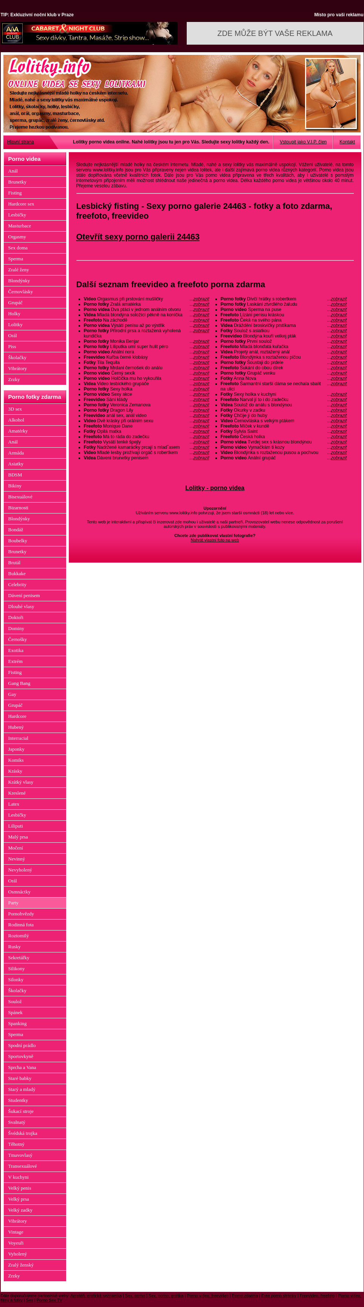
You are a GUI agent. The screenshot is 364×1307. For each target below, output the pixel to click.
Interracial (18, 738)
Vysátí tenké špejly (146, 442)
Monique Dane (146, 426)
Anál (13, 171)
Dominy (16, 628)
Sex (29, 1300)
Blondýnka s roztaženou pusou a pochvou (284, 452)
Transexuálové (22, 1166)
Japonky (16, 749)
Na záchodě (146, 320)
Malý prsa (18, 837)
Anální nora (146, 352)
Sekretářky (18, 957)
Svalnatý (17, 1122)
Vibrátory (17, 368)
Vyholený (17, 1254)
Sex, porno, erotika (166, 1295)
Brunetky (17, 182)
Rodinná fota (21, 924)
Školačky (17, 357)
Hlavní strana (20, 142)
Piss (12, 346)
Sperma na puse (284, 309)
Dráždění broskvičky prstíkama (284, 325)
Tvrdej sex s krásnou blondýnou (284, 442)
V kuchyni (18, 1177)
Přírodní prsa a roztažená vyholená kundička (146, 333)
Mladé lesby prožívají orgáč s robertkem (146, 452)
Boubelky (18, 540)
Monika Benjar (146, 341)
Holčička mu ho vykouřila (146, 378)
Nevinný (16, 859)
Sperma (15, 258)
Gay (12, 694)
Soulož (15, 1001)
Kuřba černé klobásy (146, 357)
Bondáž (15, 529)
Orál (12, 335)
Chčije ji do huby (284, 415)
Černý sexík (146, 373)
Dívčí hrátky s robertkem (284, 299)
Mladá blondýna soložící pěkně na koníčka (146, 314)
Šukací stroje (21, 1111)
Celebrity (17, 584)
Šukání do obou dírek (284, 367)
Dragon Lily (146, 410)
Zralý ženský (21, 1265)
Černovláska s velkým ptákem (284, 420)
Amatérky (18, 431)
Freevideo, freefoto (317, 1295)
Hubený (16, 727)
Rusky (14, 946)
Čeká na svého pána (284, 320)
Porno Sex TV (49, 1300)
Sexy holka (146, 389)
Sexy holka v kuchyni (284, 394)
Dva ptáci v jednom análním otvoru (146, 309)
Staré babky (20, 1078)
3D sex (15, 409)
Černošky (17, 639)
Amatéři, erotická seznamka (96, 1295)
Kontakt (347, 142)
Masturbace (19, 226)
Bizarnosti (18, 507)
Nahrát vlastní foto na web (215, 540)
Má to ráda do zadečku (146, 436)
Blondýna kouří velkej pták (284, 336)
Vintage (15, 1232)
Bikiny (15, 486)
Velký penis (19, 1188)
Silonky (15, 979)
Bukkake (17, 573)
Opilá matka (146, 431)
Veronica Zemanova (146, 405)
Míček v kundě (284, 426)
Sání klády (146, 399)
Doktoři (15, 617)
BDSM (15, 475)
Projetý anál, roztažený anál (284, 352)
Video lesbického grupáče (146, 383)
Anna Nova (284, 378)
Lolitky (15, 324)
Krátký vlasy (21, 782)
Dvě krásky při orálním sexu (146, 420)
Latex (14, 804)
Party (13, 903)
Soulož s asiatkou (284, 330)
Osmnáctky (19, 892)
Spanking (17, 1023)
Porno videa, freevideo (207, 1295)
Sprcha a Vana (22, 1067)
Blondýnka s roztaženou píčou (284, 357)
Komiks (16, 760)
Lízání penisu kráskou (284, 314)
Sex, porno (135, 1295)
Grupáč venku (284, 373)
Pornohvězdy (21, 913)
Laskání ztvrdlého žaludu (284, 304)
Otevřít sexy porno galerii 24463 (138, 236)
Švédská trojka (22, 1133)
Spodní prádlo (22, 1045)
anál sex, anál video (146, 415)
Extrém (15, 661)
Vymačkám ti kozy (284, 447)
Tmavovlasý (20, 1155)
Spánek (15, 1012)
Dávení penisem (24, 595)
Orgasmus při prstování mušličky (146, 299)
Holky (14, 313)
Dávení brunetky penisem (146, 458)
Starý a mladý (22, 1089)
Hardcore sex (21, 204)
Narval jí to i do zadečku (284, 399)
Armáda (16, 453)
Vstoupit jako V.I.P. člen (303, 142)
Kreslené (17, 793)
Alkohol (16, 420)
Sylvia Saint (284, 431)
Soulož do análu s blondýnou (284, 405)
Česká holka (284, 436)
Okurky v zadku (284, 410)
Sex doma (18, 248)
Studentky (18, 1100)
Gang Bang (19, 683)
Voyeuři (16, 1243)
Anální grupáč (284, 458)
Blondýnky (19, 280)
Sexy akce (146, 394)
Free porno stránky (279, 1295)
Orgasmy (17, 237)
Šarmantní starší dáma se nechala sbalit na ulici (284, 386)
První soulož (284, 341)
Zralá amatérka (146, 304)
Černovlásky (20, 291)
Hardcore (17, 716)
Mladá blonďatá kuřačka (284, 346)
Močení (15, 848)
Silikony (16, 968)
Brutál (14, 562)
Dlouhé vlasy (21, 606)
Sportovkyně (20, 1056)
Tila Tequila (146, 362)
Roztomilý (18, 935)
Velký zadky (20, 1210)
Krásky (15, 771)
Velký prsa (18, 1199)
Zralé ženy (18, 269)
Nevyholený (20, 870)
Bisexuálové (20, 496)
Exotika (15, 650)
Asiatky (15, 464)
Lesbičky (17, 215)
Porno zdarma (245, 1295)
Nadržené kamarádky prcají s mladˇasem (146, 447)
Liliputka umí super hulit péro (146, 346)
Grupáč (15, 302)
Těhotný (16, 1144)
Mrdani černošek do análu (146, 367)
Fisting (15, 193)
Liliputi (15, 826)
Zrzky (14, 379)
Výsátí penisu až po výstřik (146, 325)
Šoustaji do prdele (284, 362)
